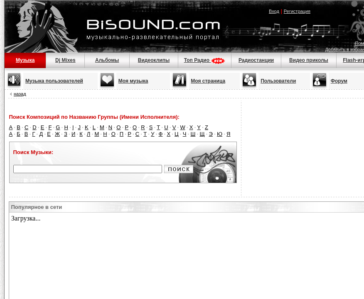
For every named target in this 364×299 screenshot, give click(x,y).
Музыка (25, 60)
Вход (274, 11)
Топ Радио (205, 60)
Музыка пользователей (54, 81)
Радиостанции (256, 60)
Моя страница (208, 81)
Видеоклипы (154, 60)
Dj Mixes (65, 60)
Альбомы (107, 60)
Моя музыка (133, 81)
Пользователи (278, 81)
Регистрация (297, 11)
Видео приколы (308, 60)
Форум (339, 81)
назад (20, 93)
